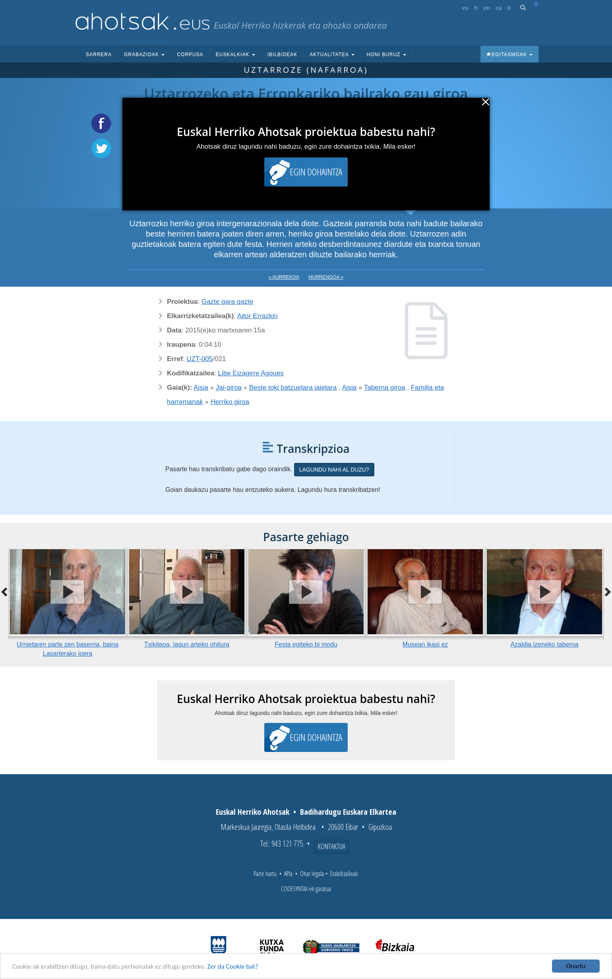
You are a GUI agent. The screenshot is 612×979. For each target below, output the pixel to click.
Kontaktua (331, 846)
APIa (288, 873)
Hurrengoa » (326, 277)
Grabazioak (144, 54)
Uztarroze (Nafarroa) (306, 69)
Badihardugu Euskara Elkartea (348, 811)
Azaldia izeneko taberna (545, 644)
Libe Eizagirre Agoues (251, 373)
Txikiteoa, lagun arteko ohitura (186, 644)
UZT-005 (199, 359)
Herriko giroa (230, 402)
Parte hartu (265, 873)
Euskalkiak (235, 54)
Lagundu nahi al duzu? (334, 469)
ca (499, 8)
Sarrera (99, 54)
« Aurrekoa (284, 277)
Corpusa (190, 54)
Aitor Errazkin (257, 316)
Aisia (201, 387)
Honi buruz (386, 54)
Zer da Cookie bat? (232, 966)
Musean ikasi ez (425, 644)
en (487, 8)
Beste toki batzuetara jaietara (293, 387)
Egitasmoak (509, 54)
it (509, 8)
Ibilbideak (282, 54)
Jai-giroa (229, 387)
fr (476, 8)
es (465, 8)
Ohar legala (312, 873)
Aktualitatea (332, 54)
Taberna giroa (384, 387)
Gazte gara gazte (227, 301)
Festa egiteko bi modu (306, 644)
